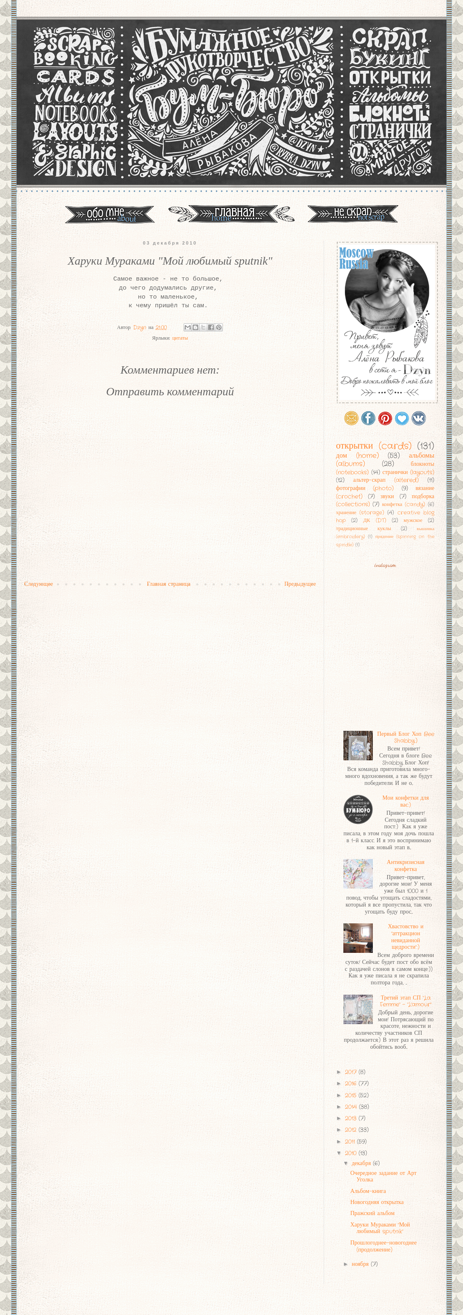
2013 (352, 1118)
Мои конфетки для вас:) (405, 801)
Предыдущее (300, 584)
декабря (362, 1163)
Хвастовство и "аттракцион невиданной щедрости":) (406, 937)
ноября (361, 1264)
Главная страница (168, 584)
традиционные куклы (363, 529)
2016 (352, 1083)
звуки (387, 496)
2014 (352, 1107)
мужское (413, 520)
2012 (352, 1130)
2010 (352, 1153)
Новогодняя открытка (377, 1202)
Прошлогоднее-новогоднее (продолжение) (383, 1246)
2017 (352, 1072)
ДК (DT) (374, 520)
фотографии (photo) (365, 488)
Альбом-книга (368, 1191)
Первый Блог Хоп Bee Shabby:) (405, 737)
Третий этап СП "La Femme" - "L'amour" (405, 1001)
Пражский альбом (372, 1213)
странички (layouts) (408, 472)
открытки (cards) (374, 446)
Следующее (38, 584)
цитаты (180, 338)
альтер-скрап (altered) (386, 480)
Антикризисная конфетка (405, 865)
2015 (352, 1095)
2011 (351, 1142)
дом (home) (357, 456)
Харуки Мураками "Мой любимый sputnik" (380, 1228)
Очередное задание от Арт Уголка (383, 1176)
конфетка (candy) (403, 504)
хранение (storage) (360, 513)
